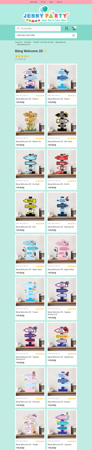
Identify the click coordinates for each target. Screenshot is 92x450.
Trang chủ (18, 42)
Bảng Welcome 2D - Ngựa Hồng (61, 269)
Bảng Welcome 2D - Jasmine (59, 444)
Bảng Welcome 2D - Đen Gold (60, 141)
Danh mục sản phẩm (26, 35)
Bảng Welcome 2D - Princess (28, 402)
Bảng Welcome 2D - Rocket (59, 402)
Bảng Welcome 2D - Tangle (27, 444)
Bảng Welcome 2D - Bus (26, 227)
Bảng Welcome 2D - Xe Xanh (27, 184)
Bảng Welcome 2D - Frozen (27, 312)
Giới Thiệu (33, 2)
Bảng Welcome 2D (22, 95)
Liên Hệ (59, 2)
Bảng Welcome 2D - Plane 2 (27, 99)
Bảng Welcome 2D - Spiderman (60, 357)
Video (51, 2)
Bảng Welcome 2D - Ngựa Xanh (29, 269)
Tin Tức (43, 2)
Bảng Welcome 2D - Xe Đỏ (58, 184)
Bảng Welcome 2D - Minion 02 (28, 141)
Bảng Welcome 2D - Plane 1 (59, 99)
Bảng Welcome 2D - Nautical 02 (61, 227)
